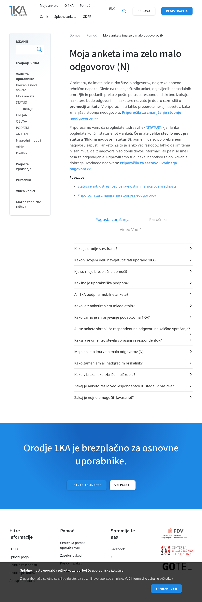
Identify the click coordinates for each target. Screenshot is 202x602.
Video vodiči (25, 191)
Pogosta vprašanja (23, 166)
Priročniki (23, 180)
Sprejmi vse (165, 588)
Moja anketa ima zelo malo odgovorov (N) (109, 351)
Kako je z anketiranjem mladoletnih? (104, 305)
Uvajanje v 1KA (27, 63)
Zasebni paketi (71, 555)
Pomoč (85, 5)
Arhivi (20, 147)
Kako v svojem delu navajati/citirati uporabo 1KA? (115, 260)
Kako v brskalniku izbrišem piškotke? (104, 374)
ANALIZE (22, 134)
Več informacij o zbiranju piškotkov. (149, 578)
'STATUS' (153, 127)
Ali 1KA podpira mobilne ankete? (101, 294)
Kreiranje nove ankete (26, 87)
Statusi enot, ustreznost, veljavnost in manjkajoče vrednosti (127, 186)
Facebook (118, 549)
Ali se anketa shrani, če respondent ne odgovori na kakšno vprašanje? (132, 328)
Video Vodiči (131, 229)
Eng (112, 9)
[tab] (113, 219)
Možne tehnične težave (28, 204)
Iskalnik (21, 153)
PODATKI (22, 128)
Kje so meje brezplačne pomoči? (100, 271)
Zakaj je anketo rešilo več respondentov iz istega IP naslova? (124, 386)
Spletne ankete (65, 16)
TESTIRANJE (24, 109)
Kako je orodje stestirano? (95, 248)
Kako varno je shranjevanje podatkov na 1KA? (112, 317)
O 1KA (69, 5)
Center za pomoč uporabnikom (72, 545)
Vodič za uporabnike (25, 76)
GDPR (87, 16)
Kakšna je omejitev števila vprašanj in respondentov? (118, 340)
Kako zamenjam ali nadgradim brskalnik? (108, 363)
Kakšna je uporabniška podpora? (101, 283)
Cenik (44, 16)
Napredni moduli (28, 140)
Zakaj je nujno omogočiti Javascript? (104, 397)
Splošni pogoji (19, 557)
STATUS (21, 102)
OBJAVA (21, 121)
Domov (75, 35)
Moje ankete (49, 5)
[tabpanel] (131, 323)
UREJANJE (23, 115)
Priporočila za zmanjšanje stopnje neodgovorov (117, 195)
